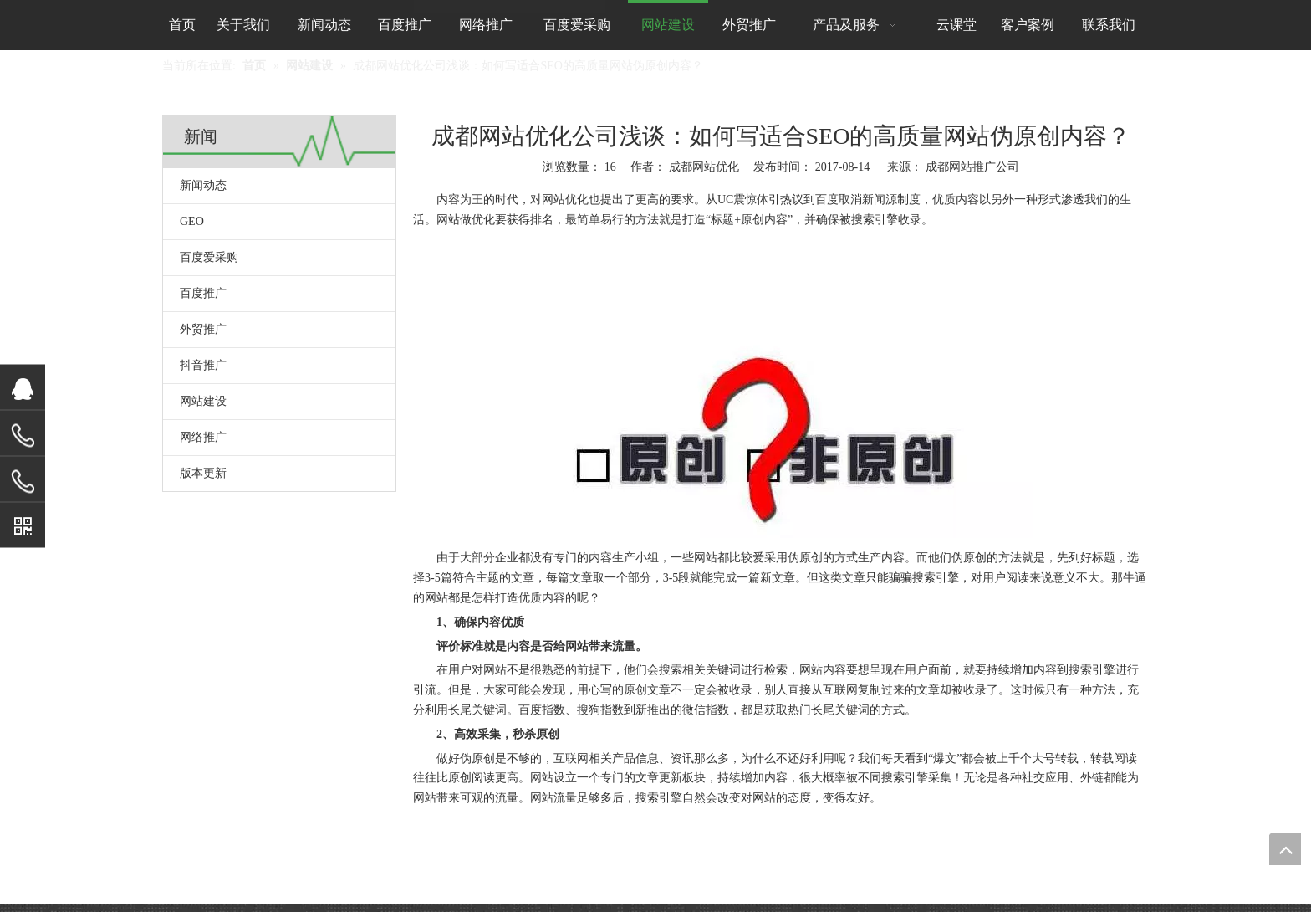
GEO (192, 221)
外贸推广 (203, 329)
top (1285, 849)
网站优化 (565, 199)
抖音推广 (203, 365)
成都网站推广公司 (972, 167)
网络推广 (203, 437)
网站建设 (203, 401)
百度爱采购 (209, 257)
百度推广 (203, 293)
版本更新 (203, 473)
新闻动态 (203, 185)
